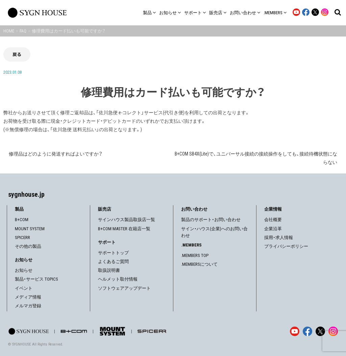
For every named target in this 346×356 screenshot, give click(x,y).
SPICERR (22, 237)
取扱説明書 (109, 270)
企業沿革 (273, 228)
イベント (23, 288)
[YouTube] (294, 331)
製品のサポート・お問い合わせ (211, 219)
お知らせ (23, 270)
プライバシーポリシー (286, 246)
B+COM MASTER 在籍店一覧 (124, 228)
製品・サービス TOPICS (36, 279)
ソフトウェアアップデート (124, 288)
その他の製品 (28, 246)
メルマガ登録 (28, 305)
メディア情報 (28, 297)
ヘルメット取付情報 (118, 279)
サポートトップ (113, 252)
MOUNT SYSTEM (30, 228)
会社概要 (273, 219)
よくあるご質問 (113, 261)
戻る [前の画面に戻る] (17, 54)
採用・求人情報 (278, 237)
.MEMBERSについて (199, 264)
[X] (320, 331)
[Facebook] (307, 331)
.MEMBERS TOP (194, 255)
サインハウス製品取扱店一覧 (126, 219)
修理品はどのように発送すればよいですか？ (55, 154)
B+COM (21, 219)
